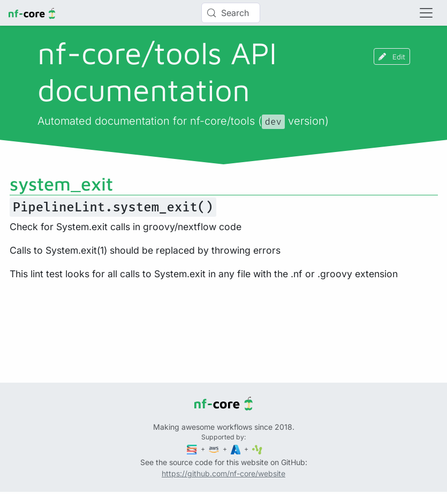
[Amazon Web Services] (215, 449)
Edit (391, 56)
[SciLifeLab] (257, 449)
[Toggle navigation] (426, 13)
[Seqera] (193, 449)
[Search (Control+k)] (230, 13)
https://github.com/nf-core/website (223, 473)
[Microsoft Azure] (237, 449)
